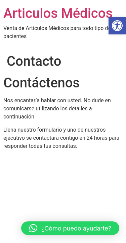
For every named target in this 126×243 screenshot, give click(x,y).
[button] (117, 25)
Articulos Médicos (58, 13)
